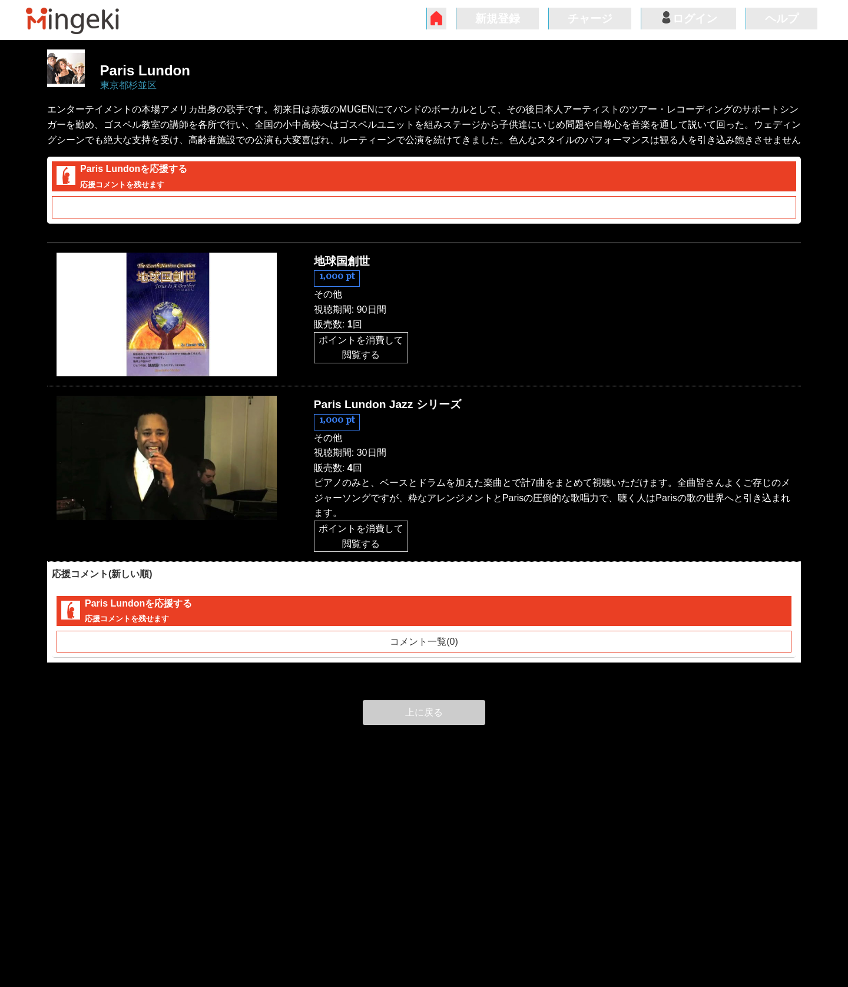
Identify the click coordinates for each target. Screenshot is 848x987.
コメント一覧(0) (424, 207)
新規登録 (497, 18)
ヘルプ (782, 18)
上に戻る (424, 712)
